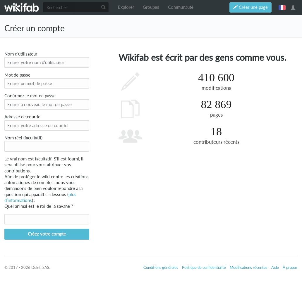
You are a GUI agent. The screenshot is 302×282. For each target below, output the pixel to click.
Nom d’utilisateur (20, 53)
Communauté (180, 7)
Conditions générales (160, 267)
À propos (290, 267)
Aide (275, 267)
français (282, 7)
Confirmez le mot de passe (30, 95)
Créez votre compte (47, 233)
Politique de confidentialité (204, 267)
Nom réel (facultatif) (23, 137)
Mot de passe (17, 74)
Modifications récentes (248, 267)
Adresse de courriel (23, 116)
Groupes (151, 7)
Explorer (126, 7)
